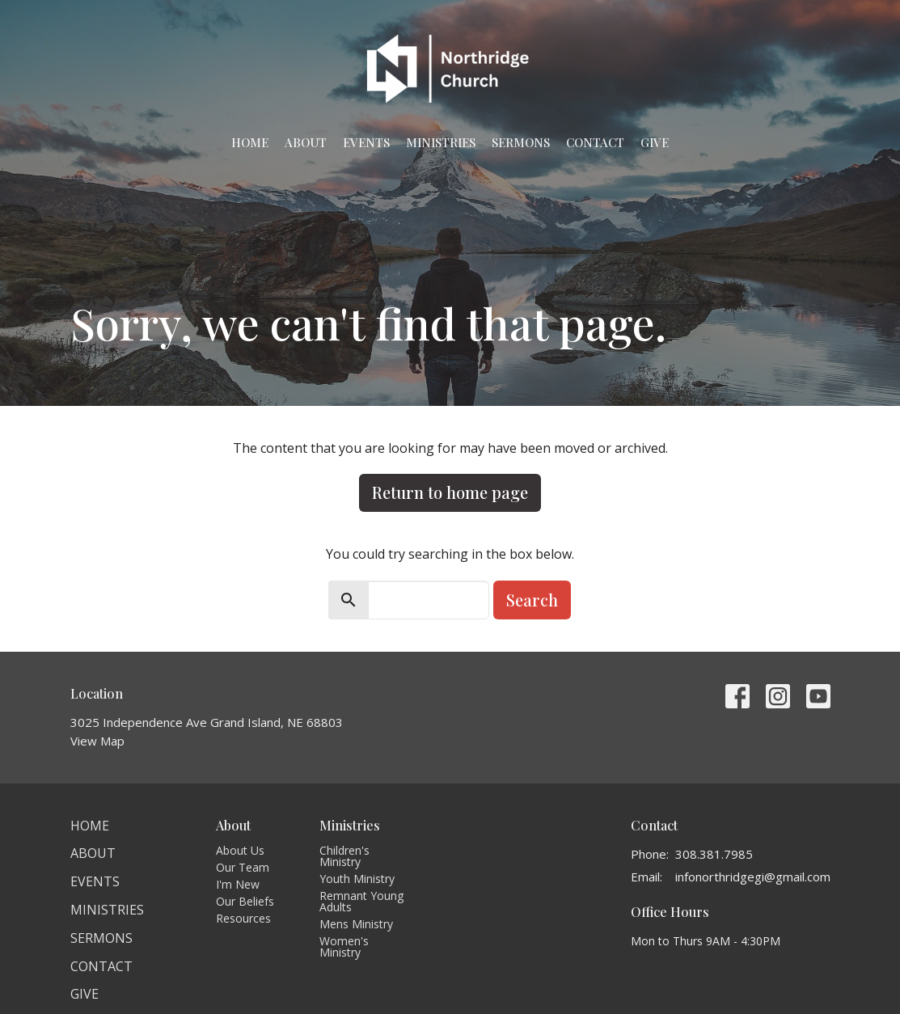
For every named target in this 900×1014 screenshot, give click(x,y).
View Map (97, 741)
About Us (240, 850)
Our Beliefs (245, 901)
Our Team (242, 867)
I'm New (238, 884)
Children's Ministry (344, 856)
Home (249, 142)
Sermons (521, 142)
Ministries (440, 142)
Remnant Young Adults (361, 901)
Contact (595, 142)
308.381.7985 (714, 854)
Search (532, 600)
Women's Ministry (344, 946)
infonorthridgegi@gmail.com (752, 876)
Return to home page (450, 492)
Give (654, 142)
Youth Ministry (357, 878)
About (306, 142)
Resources (243, 918)
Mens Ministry (356, 924)
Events (366, 142)
